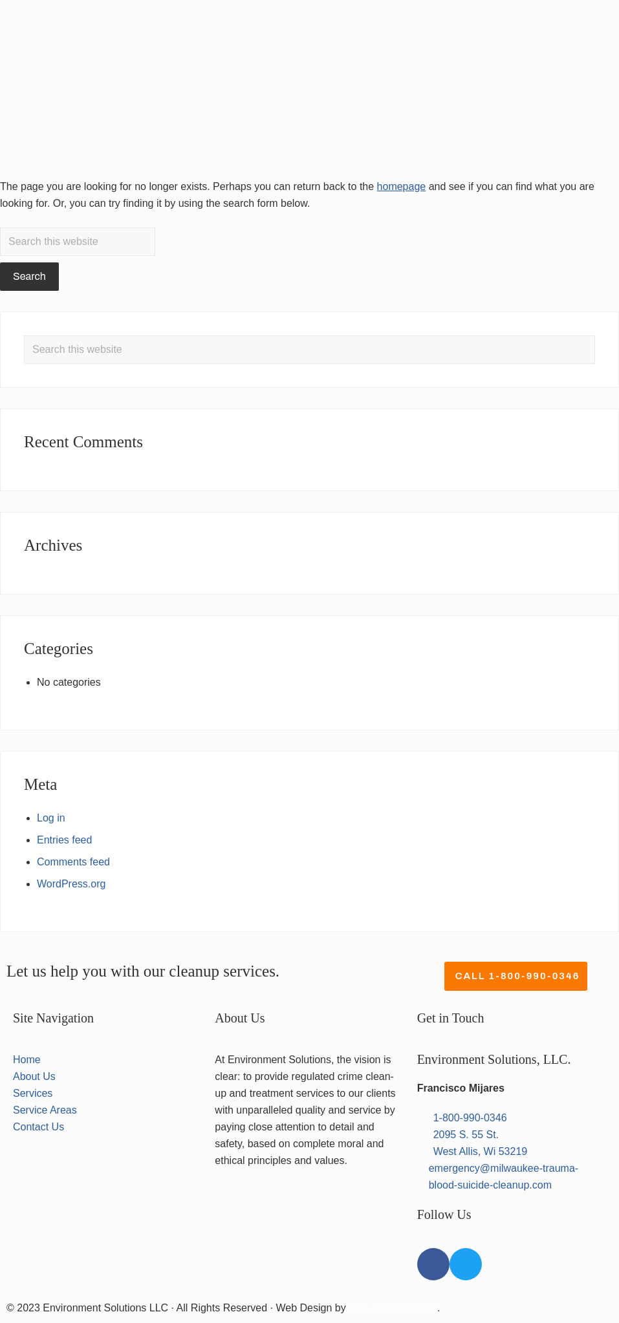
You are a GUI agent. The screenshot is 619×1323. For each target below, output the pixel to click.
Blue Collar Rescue (393, 1307)
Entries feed (64, 839)
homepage (401, 186)
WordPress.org (71, 883)
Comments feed (73, 861)
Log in (51, 817)
